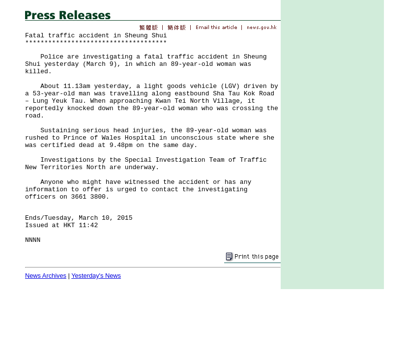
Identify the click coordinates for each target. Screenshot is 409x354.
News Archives (45, 275)
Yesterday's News (96, 275)
